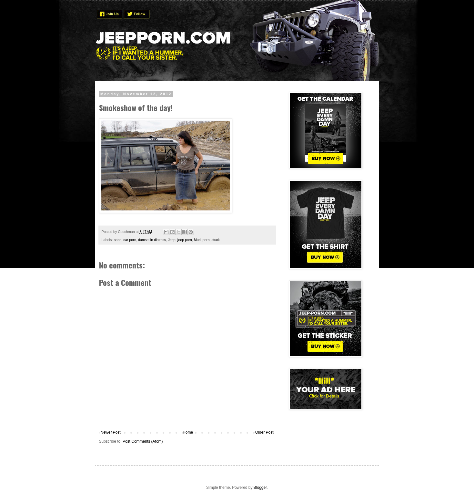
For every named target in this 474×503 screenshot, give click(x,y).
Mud (197, 240)
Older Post (264, 432)
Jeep (171, 240)
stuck (215, 240)
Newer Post (111, 432)
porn (206, 240)
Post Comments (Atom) (143, 441)
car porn (129, 240)
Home (188, 432)
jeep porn (184, 240)
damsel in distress (152, 240)
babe (117, 240)
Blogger (260, 487)
